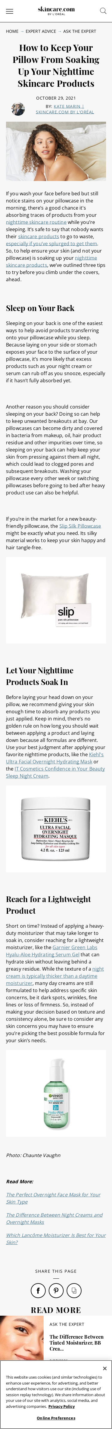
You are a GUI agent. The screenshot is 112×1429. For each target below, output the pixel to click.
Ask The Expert (79, 31)
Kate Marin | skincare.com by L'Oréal (65, 109)
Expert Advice (41, 31)
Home (12, 31)
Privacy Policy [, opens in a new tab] (61, 1406)
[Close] (104, 1368)
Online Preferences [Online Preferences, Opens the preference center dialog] (56, 1418)
